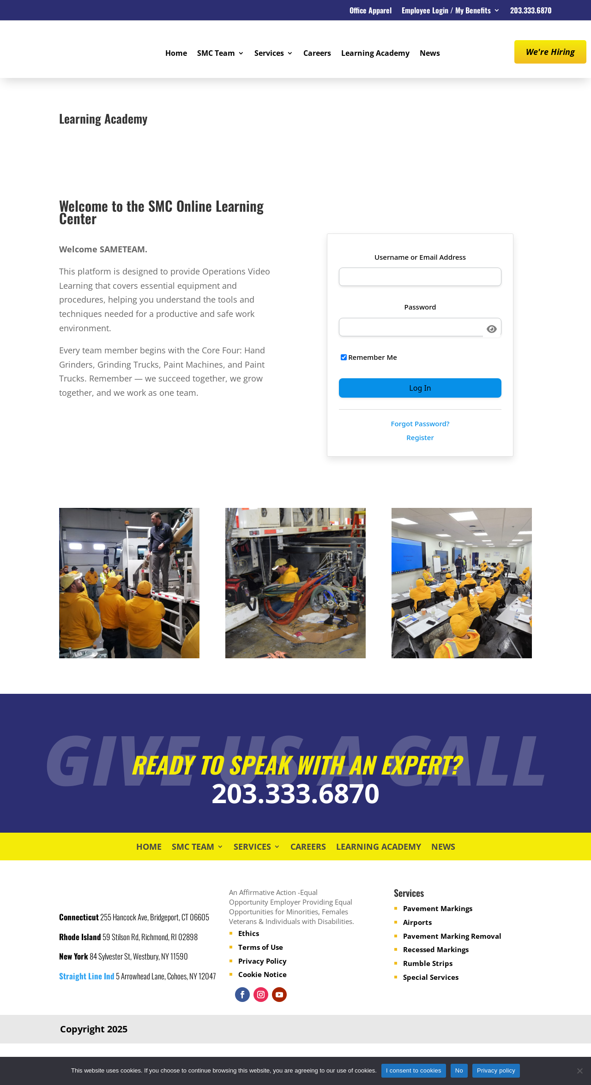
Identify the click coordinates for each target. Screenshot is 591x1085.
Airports (417, 922)
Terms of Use (260, 947)
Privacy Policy (262, 960)
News (430, 54)
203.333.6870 (531, 11)
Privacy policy (496, 1070)
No (459, 1070)
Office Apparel (371, 11)
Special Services (430, 977)
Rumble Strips (427, 963)
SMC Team (216, 54)
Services (269, 54)
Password (420, 306)
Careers (317, 54)
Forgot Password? (420, 423)
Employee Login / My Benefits (446, 11)
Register (420, 437)
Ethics (248, 933)
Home (176, 54)
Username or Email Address (420, 257)
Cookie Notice (262, 974)
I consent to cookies (413, 1070)
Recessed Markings (436, 949)
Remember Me (369, 357)
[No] (579, 1070)
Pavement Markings (437, 908)
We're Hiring (550, 51)
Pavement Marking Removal (452, 935)
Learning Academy (375, 54)
